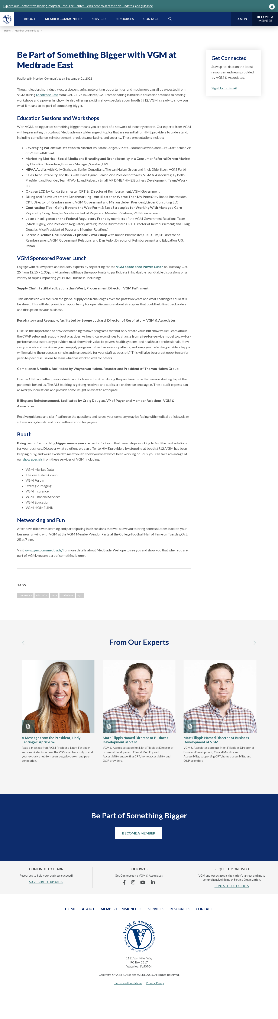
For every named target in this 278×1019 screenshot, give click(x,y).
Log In (242, 19)
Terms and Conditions (128, 983)
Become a (265, 19)
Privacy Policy (155, 983)
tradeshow (67, 595)
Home (70, 909)
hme (54, 595)
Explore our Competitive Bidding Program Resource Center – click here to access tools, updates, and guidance (78, 6)
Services (99, 19)
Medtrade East (47, 95)
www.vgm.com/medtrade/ (44, 550)
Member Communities (63, 19)
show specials (33, 459)
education (42, 595)
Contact (151, 19)
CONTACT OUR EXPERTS (231, 886)
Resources (125, 19)
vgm (79, 595)
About (29, 19)
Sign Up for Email (224, 88)
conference (25, 595)
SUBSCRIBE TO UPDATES (46, 882)
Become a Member (138, 833)
